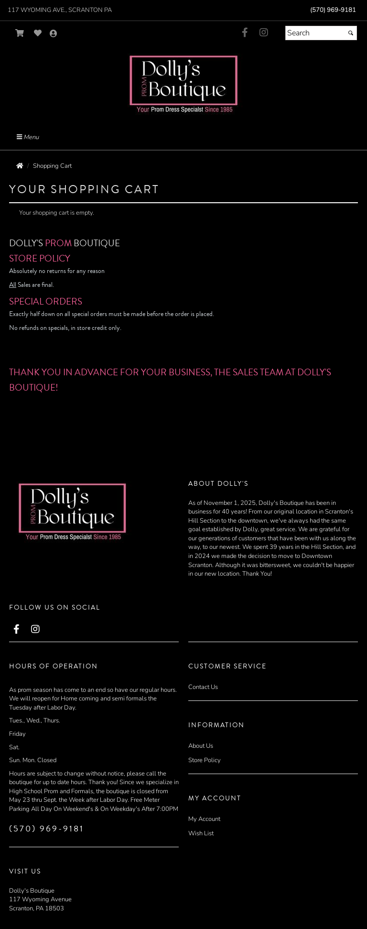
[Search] (321, 33)
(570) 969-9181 (333, 10)
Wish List (201, 833)
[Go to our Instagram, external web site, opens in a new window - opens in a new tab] (264, 33)
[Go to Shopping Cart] (19, 33)
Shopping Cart (52, 166)
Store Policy (204, 760)
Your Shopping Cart (84, 189)
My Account (204, 819)
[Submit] (351, 33)
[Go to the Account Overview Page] (53, 34)
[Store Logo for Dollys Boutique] (183, 84)
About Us (200, 746)
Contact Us (203, 687)
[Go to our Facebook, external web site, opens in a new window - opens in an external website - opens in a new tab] (244, 33)
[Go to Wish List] (38, 33)
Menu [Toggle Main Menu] (28, 137)
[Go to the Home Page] (19, 166)
